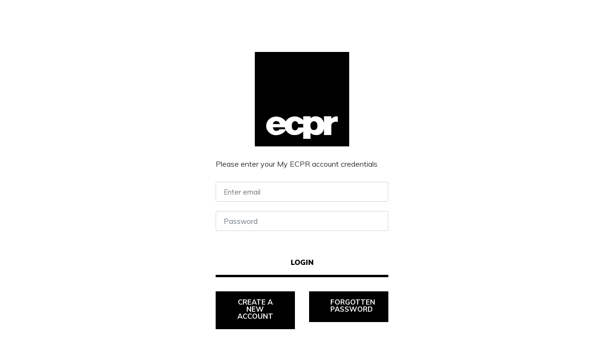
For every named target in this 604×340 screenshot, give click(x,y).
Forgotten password (353, 306)
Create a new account (256, 309)
